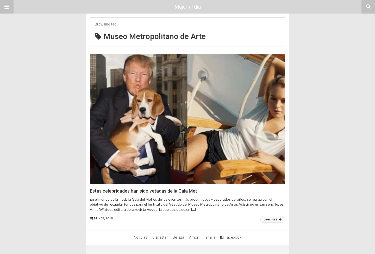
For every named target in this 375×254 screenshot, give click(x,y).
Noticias (140, 237)
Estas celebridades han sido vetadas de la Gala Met (143, 191)
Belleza (178, 237)
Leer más (273, 219)
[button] (7, 7)
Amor (193, 237)
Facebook (230, 237)
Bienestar (160, 237)
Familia (209, 237)
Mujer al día (187, 7)
